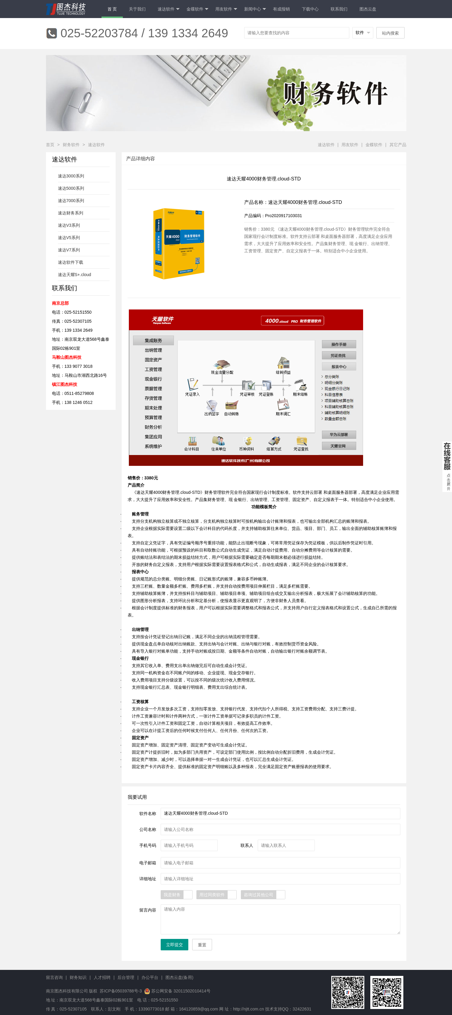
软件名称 (147, 813)
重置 (202, 945)
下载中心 (310, 9)
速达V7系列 (69, 250)
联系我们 (339, 9)
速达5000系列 (71, 188)
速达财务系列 (70, 213)
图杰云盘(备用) (179, 977)
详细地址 (147, 878)
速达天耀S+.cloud (74, 274)
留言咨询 (54, 977)
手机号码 (147, 845)
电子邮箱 (147, 862)
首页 (50, 144)
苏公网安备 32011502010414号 (181, 991)
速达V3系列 (69, 225)
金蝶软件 (374, 144)
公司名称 (147, 829)
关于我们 (137, 9)
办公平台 (149, 977)
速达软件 (169, 9)
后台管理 (125, 977)
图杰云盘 (367, 9)
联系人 (247, 845)
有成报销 (281, 9)
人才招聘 (102, 977)
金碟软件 (197, 9)
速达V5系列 (69, 237)
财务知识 (78, 977)
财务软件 (71, 144)
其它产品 (398, 144)
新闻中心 (255, 9)
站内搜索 (390, 33)
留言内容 (147, 910)
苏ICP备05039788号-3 (120, 991)
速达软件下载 (70, 262)
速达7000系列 (71, 200)
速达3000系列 (71, 176)
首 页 (112, 9)
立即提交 (174, 944)
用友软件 (226, 9)
